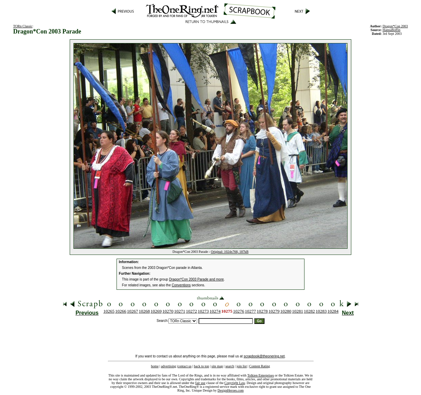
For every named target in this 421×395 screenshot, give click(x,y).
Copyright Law (235, 383)
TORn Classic (22, 26)
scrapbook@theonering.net (264, 356)
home (155, 366)
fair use (200, 383)
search (229, 366)
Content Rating (259, 366)
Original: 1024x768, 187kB (229, 252)
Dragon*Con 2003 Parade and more (196, 279)
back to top (201, 366)
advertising (168, 366)
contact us (184, 366)
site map (217, 366)
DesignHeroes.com (231, 390)
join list (241, 366)
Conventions (181, 285)
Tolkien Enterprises (260, 375)
